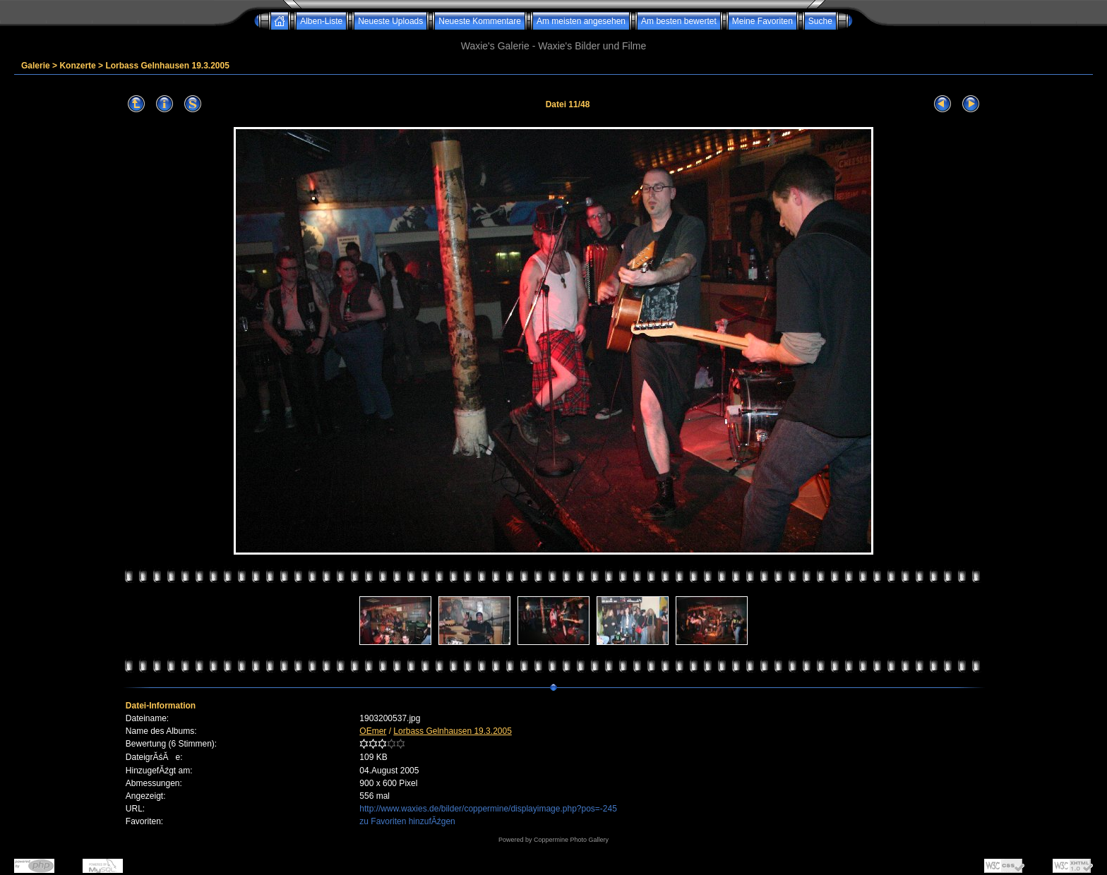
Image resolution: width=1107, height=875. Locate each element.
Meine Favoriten (762, 21)
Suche (820, 21)
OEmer (372, 731)
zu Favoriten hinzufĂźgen (407, 821)
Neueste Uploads (390, 21)
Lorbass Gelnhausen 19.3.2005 (167, 66)
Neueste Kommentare (479, 21)
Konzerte (77, 66)
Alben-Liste (321, 21)
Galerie (35, 66)
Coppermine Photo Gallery (571, 839)
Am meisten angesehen (581, 21)
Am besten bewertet (679, 21)
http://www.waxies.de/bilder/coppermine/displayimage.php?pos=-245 (488, 809)
